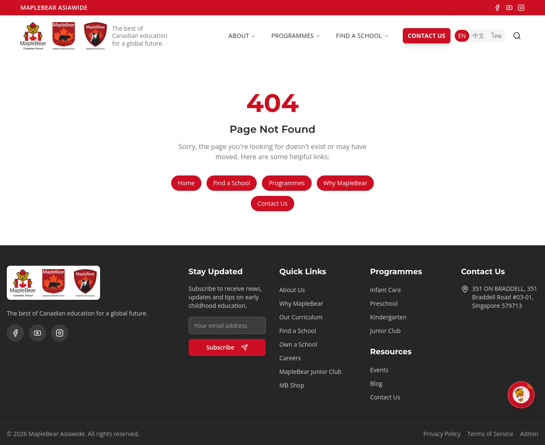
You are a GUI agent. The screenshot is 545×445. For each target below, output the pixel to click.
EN (462, 36)
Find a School (362, 36)
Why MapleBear (345, 183)
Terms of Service (490, 434)
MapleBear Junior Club (310, 371)
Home (186, 183)
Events (379, 370)
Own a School (298, 344)
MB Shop (291, 385)
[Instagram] (521, 7)
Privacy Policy (441, 434)
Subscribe (227, 347)
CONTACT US (426, 36)
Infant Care (385, 290)
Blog (376, 383)
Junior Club (385, 331)
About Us (292, 290)
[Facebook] (497, 7)
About (242, 36)
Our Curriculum (301, 317)
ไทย (496, 36)
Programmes (296, 36)
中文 (479, 36)
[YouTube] (509, 7)
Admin (529, 434)
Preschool (383, 303)
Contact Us (273, 203)
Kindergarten (388, 317)
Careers (290, 358)
